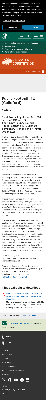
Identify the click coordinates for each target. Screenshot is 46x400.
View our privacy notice (14, 21)
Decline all (12, 27)
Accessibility (6, 362)
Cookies (5, 358)
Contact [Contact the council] (8, 337)
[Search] (24, 36)
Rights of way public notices (16, 52)
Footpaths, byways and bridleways (18, 49)
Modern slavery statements (13, 370)
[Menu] (38, 36)
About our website (9, 366)
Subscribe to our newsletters (20, 323)
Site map (5, 374)
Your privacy (7, 354)
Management (10, 46)
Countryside (35, 43)
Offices (8, 342)
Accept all (33, 27)
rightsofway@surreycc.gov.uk (14, 277)
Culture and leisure (18, 43)
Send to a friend (29, 315)
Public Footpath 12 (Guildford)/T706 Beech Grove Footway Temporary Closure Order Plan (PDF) (24, 296)
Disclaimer (6, 351)
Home (4, 43)
